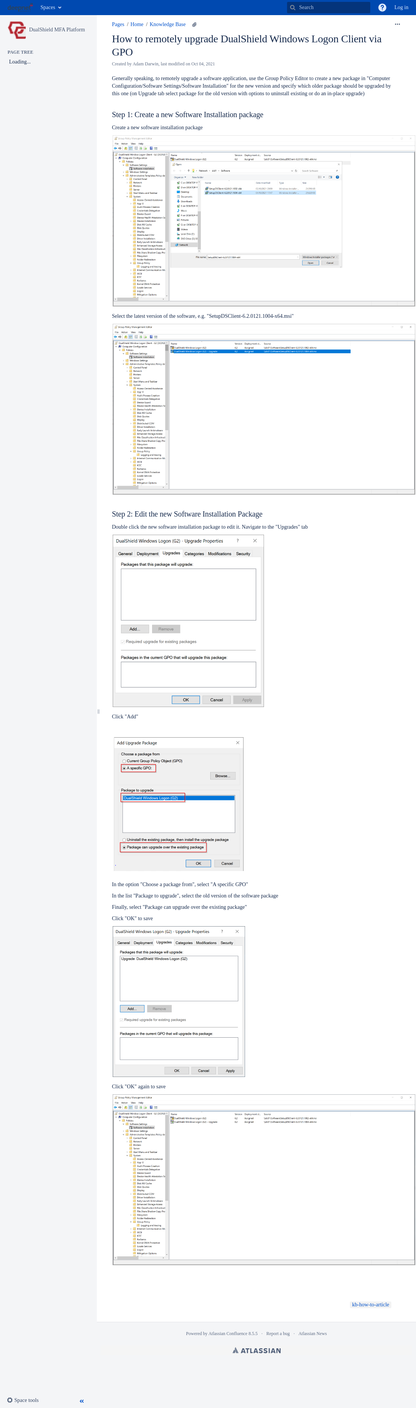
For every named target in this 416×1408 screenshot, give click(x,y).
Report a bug (278, 1333)
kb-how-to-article (370, 1304)
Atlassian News (312, 1333)
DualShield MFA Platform (57, 29)
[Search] (293, 8)
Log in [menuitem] (401, 7)
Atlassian (257, 1350)
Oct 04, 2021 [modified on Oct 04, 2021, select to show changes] (203, 64)
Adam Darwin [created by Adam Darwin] (145, 64)
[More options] (397, 24)
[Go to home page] (20, 7)
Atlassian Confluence (227, 1333)
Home (136, 24)
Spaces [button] (47, 7)
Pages (118, 24)
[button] (382, 7)
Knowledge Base (168, 24)
